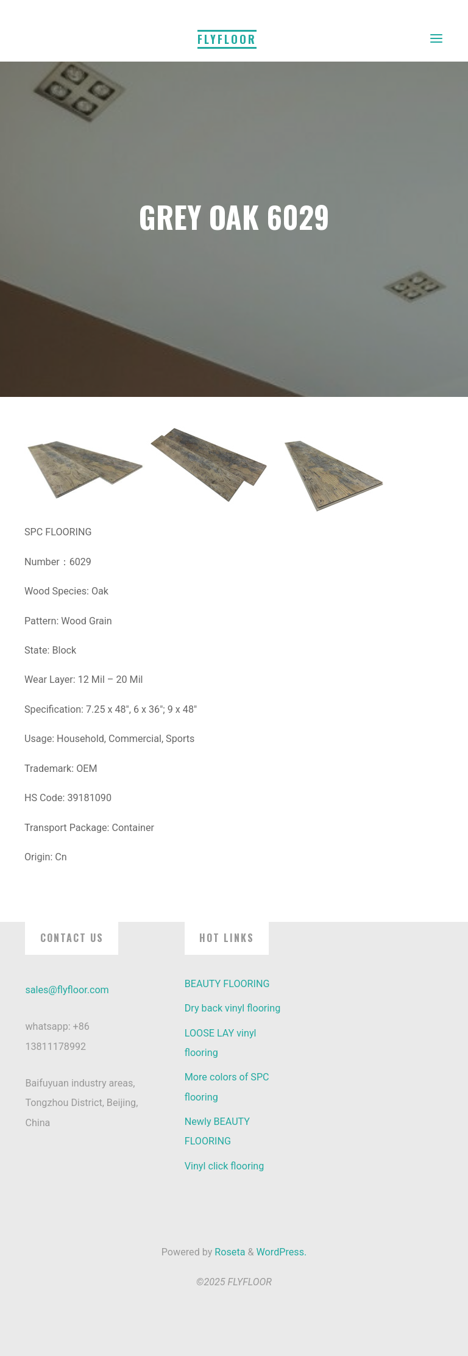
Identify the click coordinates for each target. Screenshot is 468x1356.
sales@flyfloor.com (66, 990)
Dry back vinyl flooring (233, 1008)
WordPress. (282, 1252)
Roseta (228, 1252)
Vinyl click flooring (224, 1166)
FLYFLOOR (227, 39)
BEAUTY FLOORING (227, 984)
